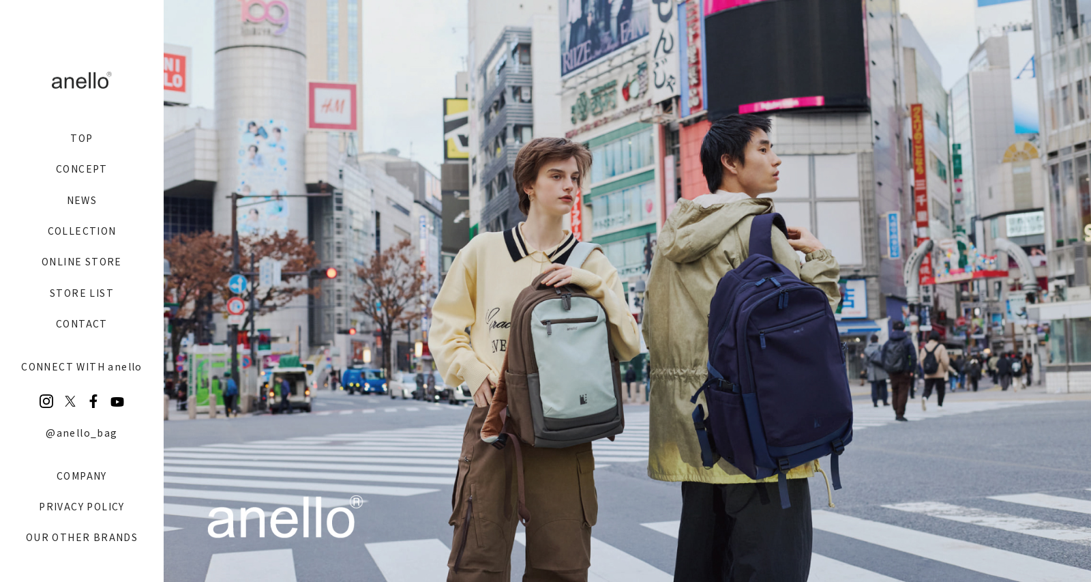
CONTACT (82, 323)
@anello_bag (81, 432)
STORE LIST (82, 293)
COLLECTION (82, 230)
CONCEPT (82, 168)
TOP (81, 138)
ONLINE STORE (82, 261)
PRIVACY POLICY (82, 506)
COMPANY (82, 475)
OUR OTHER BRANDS (82, 537)
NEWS (82, 200)
